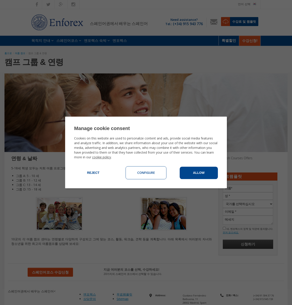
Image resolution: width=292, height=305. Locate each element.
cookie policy (101, 157)
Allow (198, 173)
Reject (93, 173)
